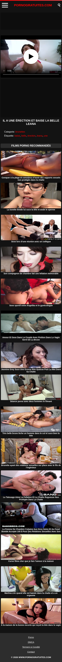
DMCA (31, 642)
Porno (31, 637)
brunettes (20, 132)
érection (31, 136)
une (46, 136)
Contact (31, 652)
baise (17, 136)
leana (39, 136)
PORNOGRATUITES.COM (33, 5)
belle (23, 136)
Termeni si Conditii (31, 647)
